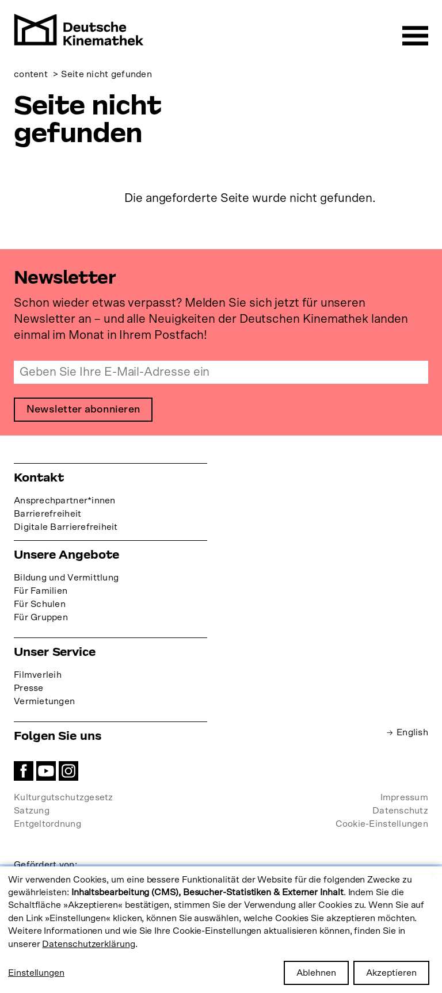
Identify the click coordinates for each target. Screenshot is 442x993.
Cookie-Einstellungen (382, 823)
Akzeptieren (391, 972)
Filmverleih (38, 674)
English (412, 732)
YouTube (46, 771)
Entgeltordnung (47, 823)
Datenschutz (400, 810)
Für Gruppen (41, 617)
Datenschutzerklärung (88, 944)
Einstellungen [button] (36, 972)
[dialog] (221, 929)
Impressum (404, 797)
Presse (29, 688)
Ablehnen (316, 972)
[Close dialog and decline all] (433, 873)
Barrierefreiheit (47, 513)
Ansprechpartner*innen (65, 500)
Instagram (68, 771)
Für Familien (40, 590)
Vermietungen (44, 701)
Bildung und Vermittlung (66, 577)
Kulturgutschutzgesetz (63, 797)
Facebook (23, 771)
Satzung (31, 810)
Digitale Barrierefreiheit (66, 527)
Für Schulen (40, 604)
